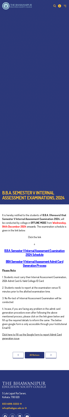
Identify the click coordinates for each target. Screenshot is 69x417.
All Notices (34, 355)
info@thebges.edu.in (14, 408)
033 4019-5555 (12, 403)
